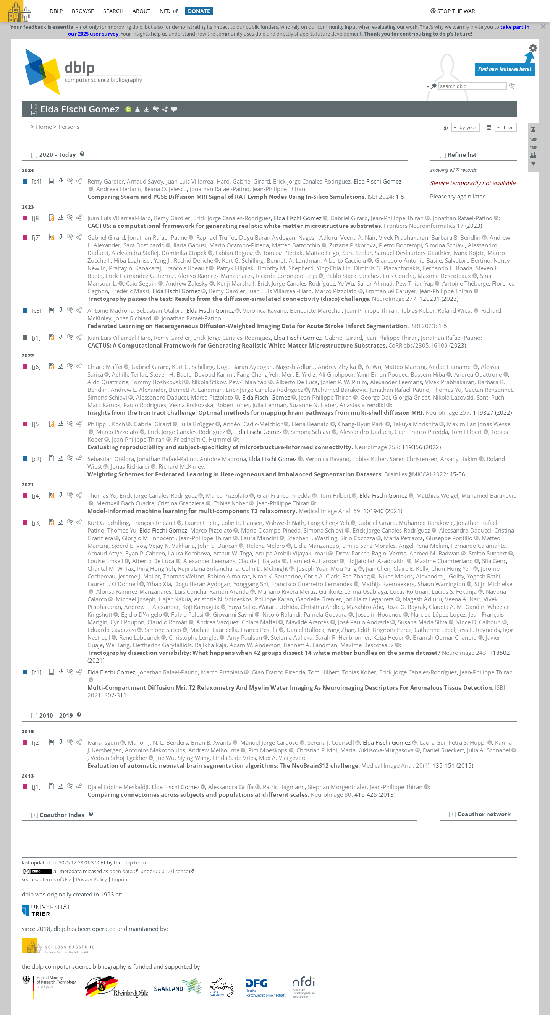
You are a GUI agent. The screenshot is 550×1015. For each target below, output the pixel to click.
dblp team (134, 862)
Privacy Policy (91, 879)
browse (83, 11)
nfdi (166, 11)
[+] (452, 814)
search (113, 11)
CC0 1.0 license (171, 871)
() (395, 765)
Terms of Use (56, 879)
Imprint (120, 879)
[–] (442, 154)
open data (121, 871)
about (141, 11)
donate (199, 11)
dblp (56, 11)
